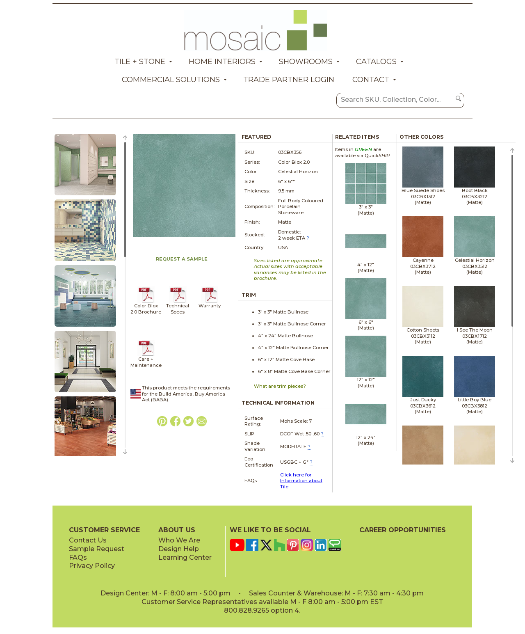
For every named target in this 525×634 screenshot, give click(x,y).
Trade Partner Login (288, 79)
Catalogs (376, 61)
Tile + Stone (139, 61)
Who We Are (179, 540)
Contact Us (88, 540)
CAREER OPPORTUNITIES (402, 530)
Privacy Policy (92, 566)
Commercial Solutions (171, 79)
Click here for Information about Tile (301, 481)
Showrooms (306, 61)
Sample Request (96, 549)
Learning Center (185, 557)
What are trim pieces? (280, 386)
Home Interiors (222, 61)
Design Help (178, 549)
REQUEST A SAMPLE (182, 259)
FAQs (78, 557)
